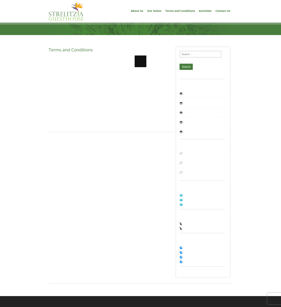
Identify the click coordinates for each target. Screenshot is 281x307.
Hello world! (190, 94)
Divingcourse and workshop (199, 122)
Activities (205, 11)
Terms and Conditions (180, 11)
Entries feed (190, 259)
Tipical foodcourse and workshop (202, 113)
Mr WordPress (191, 168)
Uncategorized (191, 235)
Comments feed (192, 264)
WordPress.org (192, 269)
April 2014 (189, 205)
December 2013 (192, 210)
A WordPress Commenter (198, 155)
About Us (137, 11)
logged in (69, 153)
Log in (186, 255)
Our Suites (154, 11)
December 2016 (192, 200)
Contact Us (222, 11)
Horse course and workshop (199, 132)
